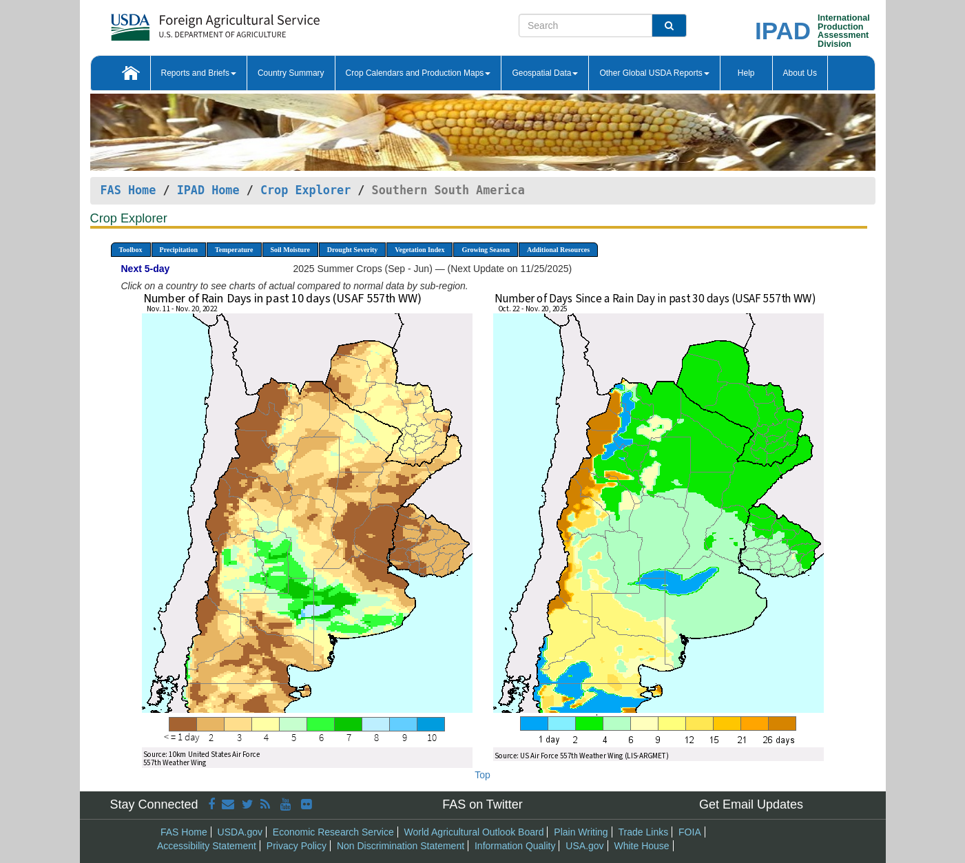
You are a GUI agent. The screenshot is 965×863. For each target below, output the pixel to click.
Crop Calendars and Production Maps (418, 73)
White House (641, 845)
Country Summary (291, 73)
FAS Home (128, 190)
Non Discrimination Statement (400, 845)
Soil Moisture (290, 249)
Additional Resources (558, 249)
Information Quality (515, 845)
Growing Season (485, 249)
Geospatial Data (545, 73)
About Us (800, 73)
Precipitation (179, 249)
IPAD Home (208, 190)
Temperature (234, 249)
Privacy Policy (296, 845)
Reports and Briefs (198, 73)
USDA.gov (240, 832)
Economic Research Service (333, 832)
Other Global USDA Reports (654, 73)
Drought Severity (352, 249)
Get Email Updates (751, 804)
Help (746, 73)
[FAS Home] (181, 22)
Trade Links (644, 832)
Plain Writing (581, 832)
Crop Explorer (305, 190)
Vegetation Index (419, 249)
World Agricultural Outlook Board (474, 832)
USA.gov (584, 845)
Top (482, 774)
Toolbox (131, 249)
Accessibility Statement (206, 845)
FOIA (689, 832)
